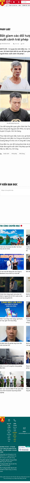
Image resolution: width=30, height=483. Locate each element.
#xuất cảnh (6, 153)
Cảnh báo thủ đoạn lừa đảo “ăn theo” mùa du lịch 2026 (11, 248)
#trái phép (14, 153)
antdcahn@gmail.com (24, 433)
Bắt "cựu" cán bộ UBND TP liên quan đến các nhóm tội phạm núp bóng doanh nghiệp (11, 390)
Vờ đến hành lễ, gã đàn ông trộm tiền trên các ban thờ (11, 344)
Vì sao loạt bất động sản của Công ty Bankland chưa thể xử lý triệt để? (11, 272)
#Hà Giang (22, 153)
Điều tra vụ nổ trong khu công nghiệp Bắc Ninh (11, 367)
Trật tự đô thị (13, 5)
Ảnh (20, 5)
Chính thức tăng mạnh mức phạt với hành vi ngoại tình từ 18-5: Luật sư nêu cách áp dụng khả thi (11, 296)
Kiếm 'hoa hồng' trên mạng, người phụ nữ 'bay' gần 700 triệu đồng (11, 320)
